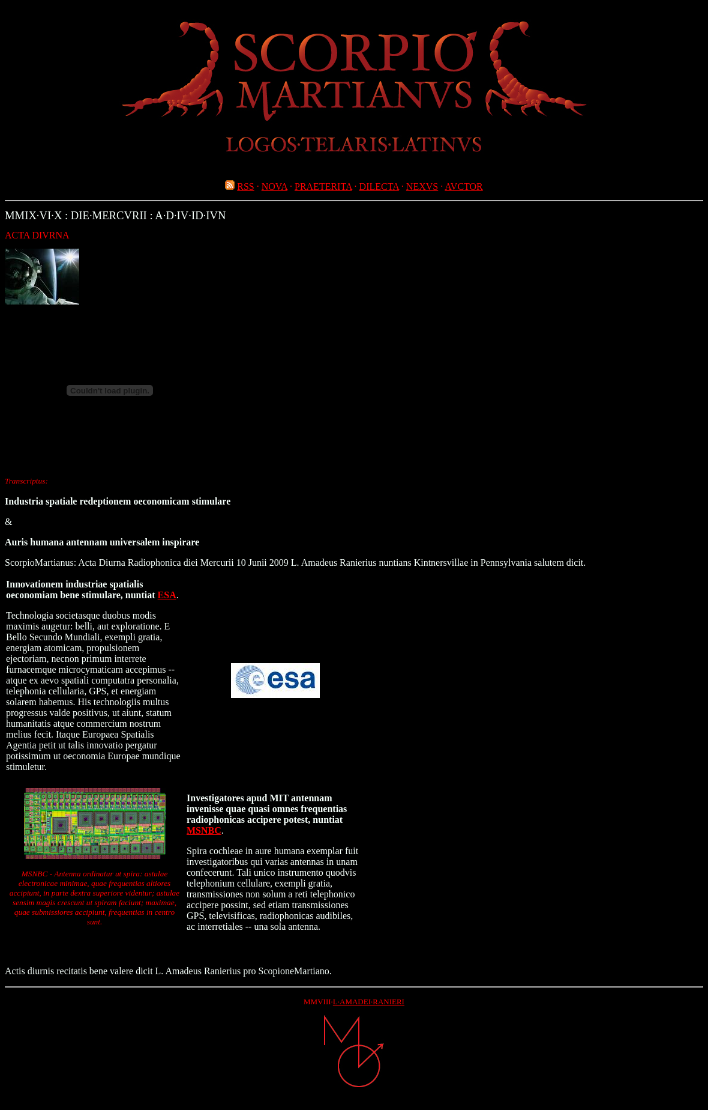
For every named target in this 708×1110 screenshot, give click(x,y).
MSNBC (204, 830)
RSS (245, 186)
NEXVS (422, 186)
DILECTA (379, 186)
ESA (167, 595)
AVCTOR (463, 186)
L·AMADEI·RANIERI (368, 1001)
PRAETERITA (323, 186)
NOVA (274, 186)
